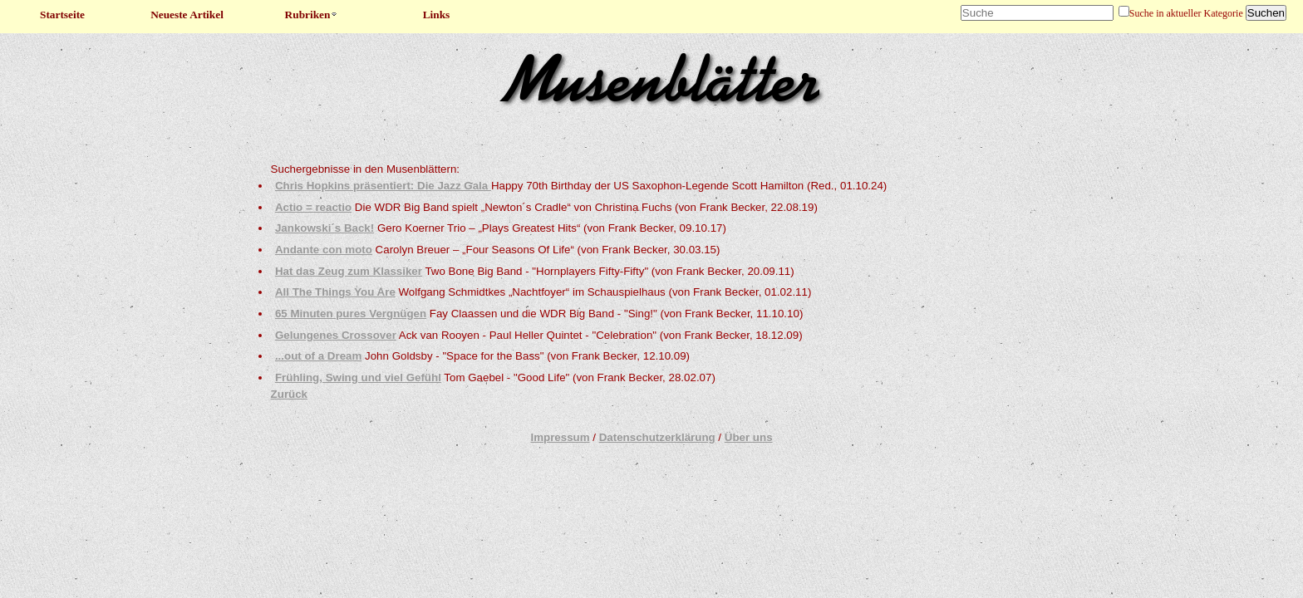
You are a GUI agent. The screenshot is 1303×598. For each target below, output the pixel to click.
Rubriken (312, 14)
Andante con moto (323, 249)
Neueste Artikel (187, 14)
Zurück (289, 394)
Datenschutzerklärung (657, 437)
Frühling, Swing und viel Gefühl (358, 377)
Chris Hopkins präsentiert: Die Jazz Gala (383, 185)
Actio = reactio (313, 207)
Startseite (62, 14)
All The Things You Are (335, 292)
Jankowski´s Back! (324, 228)
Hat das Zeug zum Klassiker (348, 271)
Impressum (559, 437)
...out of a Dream (318, 356)
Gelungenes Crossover (335, 335)
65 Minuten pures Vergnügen (350, 313)
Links (436, 14)
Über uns (749, 437)
